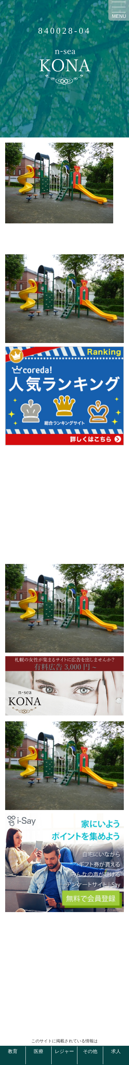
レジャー (64, 1051)
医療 (38, 1051)
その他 (90, 1051)
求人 (116, 1051)
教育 (13, 1051)
